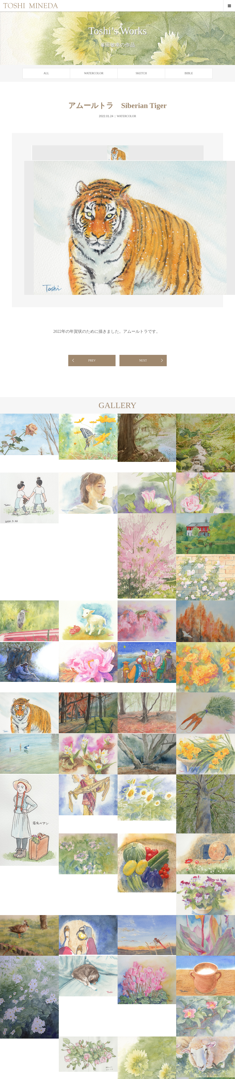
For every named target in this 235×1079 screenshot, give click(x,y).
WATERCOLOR (93, 73)
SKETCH (141, 73)
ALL (46, 73)
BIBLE (189, 73)
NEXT (143, 360)
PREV (92, 360)
